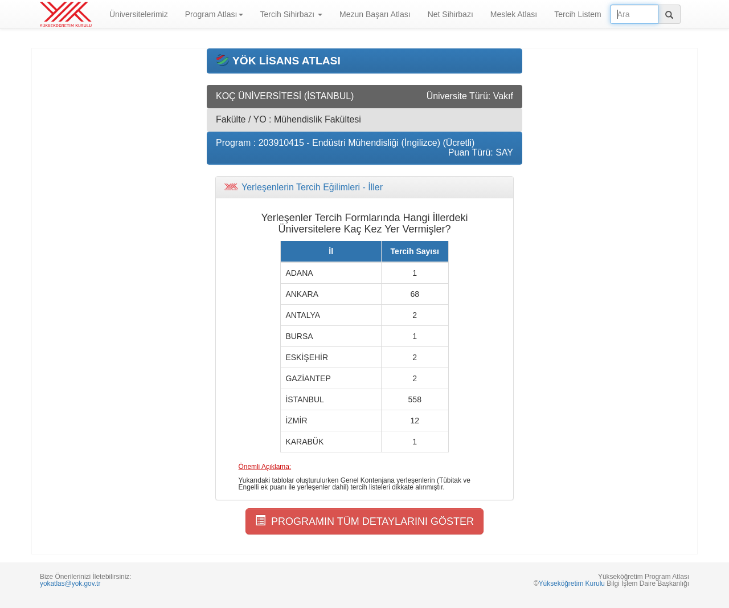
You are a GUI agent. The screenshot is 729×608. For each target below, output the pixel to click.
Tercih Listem (577, 14)
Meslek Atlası (513, 14)
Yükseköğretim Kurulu (572, 583)
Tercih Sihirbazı (291, 14)
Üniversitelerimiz (138, 14)
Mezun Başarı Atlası (375, 14)
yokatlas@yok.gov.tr (70, 583)
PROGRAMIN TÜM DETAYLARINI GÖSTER (364, 521)
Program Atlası (214, 14)
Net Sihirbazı (450, 14)
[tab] (364, 187)
